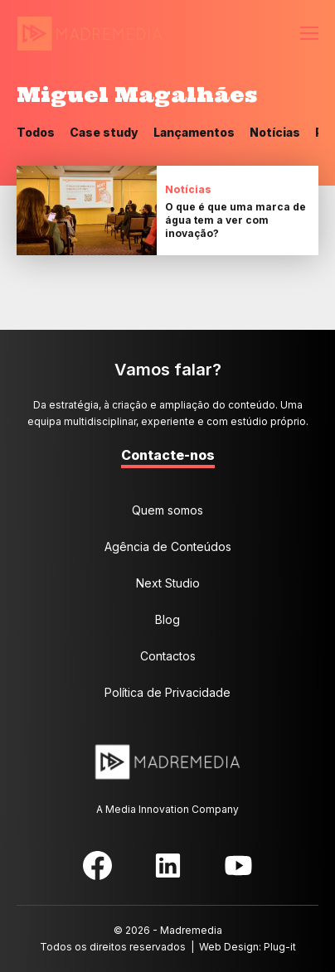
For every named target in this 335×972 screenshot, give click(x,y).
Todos (36, 132)
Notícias (275, 132)
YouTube (238, 865)
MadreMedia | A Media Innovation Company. (89, 34)
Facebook (97, 865)
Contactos (168, 656)
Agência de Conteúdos (167, 546)
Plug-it (280, 947)
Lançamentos (194, 132)
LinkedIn (167, 865)
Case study (104, 132)
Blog (167, 619)
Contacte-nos (168, 455)
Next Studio (168, 583)
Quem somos (167, 510)
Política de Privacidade (167, 692)
